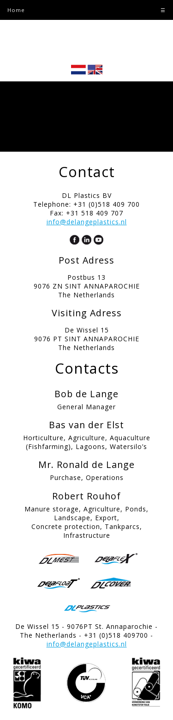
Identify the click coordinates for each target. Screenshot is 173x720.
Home (16, 9)
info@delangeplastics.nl (87, 221)
